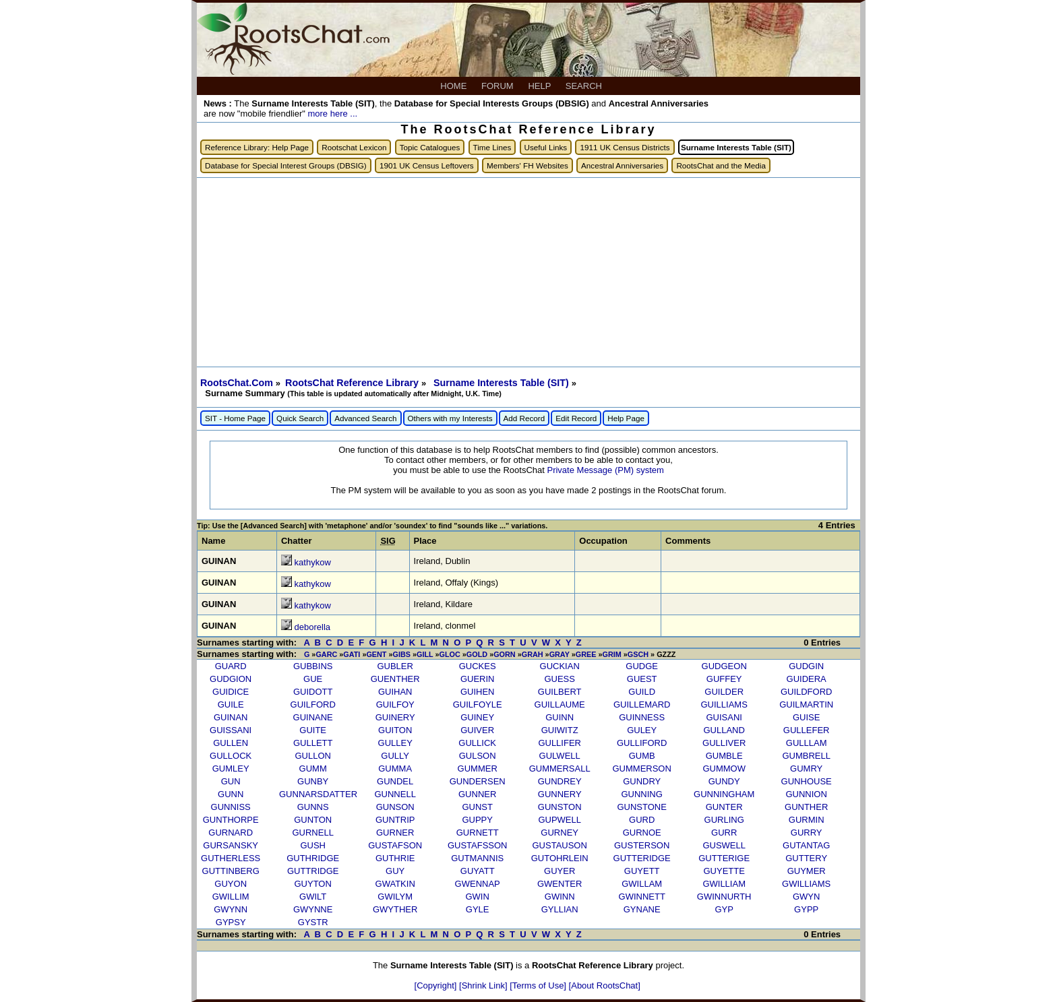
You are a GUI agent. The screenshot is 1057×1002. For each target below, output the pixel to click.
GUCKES (477, 666)
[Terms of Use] (539, 985)
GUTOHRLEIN (559, 858)
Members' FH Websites (527, 165)
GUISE (806, 717)
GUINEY (477, 717)
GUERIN (477, 679)
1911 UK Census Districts (624, 147)
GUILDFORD (807, 692)
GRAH (532, 654)
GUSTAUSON (559, 845)
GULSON (477, 756)
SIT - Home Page (235, 418)
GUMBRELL (806, 756)
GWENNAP (477, 884)
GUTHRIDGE (312, 858)
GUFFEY (724, 679)
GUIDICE (230, 692)
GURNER (395, 832)
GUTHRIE (395, 858)
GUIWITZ (559, 730)
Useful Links (546, 147)
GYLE (477, 909)
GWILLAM (642, 884)
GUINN (559, 717)
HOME (454, 86)
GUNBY (312, 781)
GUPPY (477, 820)
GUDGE (642, 666)
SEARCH (585, 86)
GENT (376, 654)
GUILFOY (395, 704)
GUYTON (312, 884)
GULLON (312, 756)
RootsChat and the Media (721, 165)
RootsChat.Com (236, 382)
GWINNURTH (724, 896)
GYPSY (231, 922)
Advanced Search (365, 418)
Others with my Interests (450, 418)
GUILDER (724, 692)
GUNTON (313, 820)
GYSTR (313, 922)
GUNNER (477, 794)
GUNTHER (806, 807)
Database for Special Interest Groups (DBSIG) (286, 165)
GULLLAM (806, 743)
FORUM (498, 86)
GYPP (806, 909)
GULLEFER (806, 730)
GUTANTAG (806, 845)
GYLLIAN (559, 909)
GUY (395, 871)
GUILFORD (313, 704)
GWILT (312, 896)
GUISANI (724, 717)
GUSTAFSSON (478, 845)
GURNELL (312, 832)
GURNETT (477, 832)
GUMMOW (724, 768)
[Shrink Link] (484, 985)
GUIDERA (806, 679)
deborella (313, 627)
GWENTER (559, 884)
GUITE (312, 730)
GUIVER (477, 730)
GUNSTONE (641, 807)
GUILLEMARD (642, 704)
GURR (724, 832)
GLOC (450, 654)
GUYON (230, 884)
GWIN (477, 896)
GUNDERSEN (478, 781)
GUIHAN (395, 692)
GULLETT (313, 743)
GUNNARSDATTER (318, 794)
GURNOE (642, 832)
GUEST (642, 679)
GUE (312, 679)
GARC (326, 654)
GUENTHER (395, 679)
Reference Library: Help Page (257, 147)
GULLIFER (559, 743)
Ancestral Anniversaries (622, 165)
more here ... (332, 113)
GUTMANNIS (477, 858)
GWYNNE (313, 909)
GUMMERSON (641, 768)
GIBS (402, 654)
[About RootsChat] (604, 985)
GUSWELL (724, 845)
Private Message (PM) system (605, 470)
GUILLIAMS (724, 704)
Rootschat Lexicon (354, 147)
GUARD (231, 666)
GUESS (559, 679)
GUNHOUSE (806, 781)
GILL (425, 654)
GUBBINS (313, 666)
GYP (724, 909)
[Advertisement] (528, 272)
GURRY (806, 832)
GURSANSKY (230, 845)
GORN (504, 654)
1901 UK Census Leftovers (427, 165)
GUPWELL (559, 820)
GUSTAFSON (395, 845)
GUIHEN (477, 692)
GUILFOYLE (477, 704)
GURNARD (230, 832)
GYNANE (642, 909)
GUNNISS (231, 807)
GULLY (395, 756)
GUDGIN (806, 666)
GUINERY (395, 717)
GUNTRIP (395, 820)
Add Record (524, 418)
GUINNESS (642, 717)
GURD (642, 820)
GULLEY (395, 743)
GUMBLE (724, 756)
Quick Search (300, 418)
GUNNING (641, 794)
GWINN (560, 896)
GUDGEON (724, 666)
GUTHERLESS (230, 858)
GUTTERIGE (724, 858)
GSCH (638, 654)
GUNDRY (642, 781)
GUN (231, 781)
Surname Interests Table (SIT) (502, 382)
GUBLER (395, 666)
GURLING (724, 820)
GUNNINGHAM (724, 794)
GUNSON (395, 807)
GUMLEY (230, 768)
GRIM (611, 654)
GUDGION (230, 679)
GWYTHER (395, 909)
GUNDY (724, 781)
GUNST (477, 807)
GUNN (230, 794)
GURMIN (806, 820)
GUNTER (724, 807)
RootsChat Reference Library (353, 382)
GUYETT (642, 871)
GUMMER (477, 768)
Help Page (625, 418)
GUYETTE (723, 871)
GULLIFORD (642, 743)
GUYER (559, 871)
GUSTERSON (641, 845)
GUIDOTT (313, 692)
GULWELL (559, 756)
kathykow (313, 562)
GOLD (476, 654)
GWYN (806, 896)
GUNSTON (560, 807)
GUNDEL (395, 781)
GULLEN (230, 743)
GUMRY (806, 768)
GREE (586, 654)
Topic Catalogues (430, 147)
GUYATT (477, 871)
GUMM (313, 768)
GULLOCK (230, 756)
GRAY (559, 654)
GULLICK (477, 743)
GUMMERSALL (560, 768)
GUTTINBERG (231, 871)
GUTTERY (806, 858)
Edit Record (576, 418)
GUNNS (313, 807)
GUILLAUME (560, 704)
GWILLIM (230, 896)
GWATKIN (395, 884)
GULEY (642, 730)
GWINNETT (642, 896)
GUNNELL (394, 794)
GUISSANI (230, 730)
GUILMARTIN (806, 704)
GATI (351, 654)
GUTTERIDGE (642, 858)
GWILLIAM (724, 884)
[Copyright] (437, 985)
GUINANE (313, 717)
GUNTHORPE (231, 820)
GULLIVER (724, 743)
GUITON (395, 730)
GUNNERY (560, 794)
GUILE (231, 704)
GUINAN (231, 717)
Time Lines (492, 147)
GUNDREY (560, 781)
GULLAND (723, 730)
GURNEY (559, 832)
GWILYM (395, 896)
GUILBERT (560, 692)
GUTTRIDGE (313, 871)
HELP (540, 86)
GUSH (313, 845)
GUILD (641, 692)
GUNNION (805, 794)
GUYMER (806, 871)
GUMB (642, 756)
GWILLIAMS (806, 884)
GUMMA (395, 768)
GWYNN (230, 909)
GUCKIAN (560, 666)
